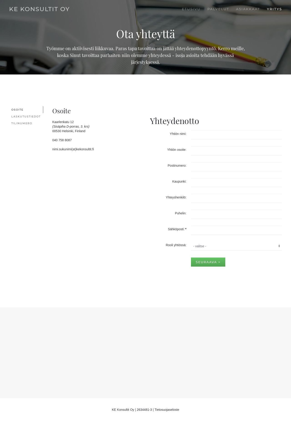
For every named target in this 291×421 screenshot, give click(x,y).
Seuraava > (208, 262)
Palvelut (218, 9)
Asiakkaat (248, 9)
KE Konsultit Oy (39, 9)
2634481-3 (144, 409)
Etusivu (191, 9)
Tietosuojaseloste (167, 409)
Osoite (17, 109)
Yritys (274, 9)
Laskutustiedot (26, 116)
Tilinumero (21, 123)
